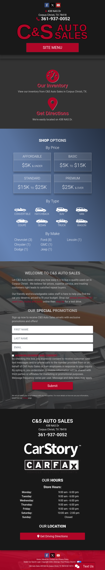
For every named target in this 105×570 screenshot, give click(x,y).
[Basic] (72, 162)
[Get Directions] (52, 111)
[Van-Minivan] (82, 211)
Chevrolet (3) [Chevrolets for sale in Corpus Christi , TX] (23, 240)
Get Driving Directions (52, 536)
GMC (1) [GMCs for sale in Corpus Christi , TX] (46, 244)
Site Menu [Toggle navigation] (52, 47)
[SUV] (62, 211)
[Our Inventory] (52, 83)
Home (39, 559)
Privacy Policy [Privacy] (64, 559)
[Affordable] (32, 162)
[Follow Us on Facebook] (47, 5)
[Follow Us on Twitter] (52, 5)
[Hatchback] (42, 211)
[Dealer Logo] (53, 31)
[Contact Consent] (13, 356)
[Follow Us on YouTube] (58, 5)
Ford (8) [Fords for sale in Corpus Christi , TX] (46, 240)
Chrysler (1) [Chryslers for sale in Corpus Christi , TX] (22, 244)
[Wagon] (82, 223)
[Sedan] (42, 223)
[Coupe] (22, 223)
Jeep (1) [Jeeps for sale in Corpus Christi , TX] (46, 249)
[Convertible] (22, 211)
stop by (60, 301)
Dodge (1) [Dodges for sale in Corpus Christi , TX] (21, 249)
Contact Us (53, 559)
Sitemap (57, 562)
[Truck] (62, 223)
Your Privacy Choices (71, 562)
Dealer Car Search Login (32, 562)
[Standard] (32, 184)
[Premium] (72, 184)
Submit (52, 386)
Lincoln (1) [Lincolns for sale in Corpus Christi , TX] (74, 240)
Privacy (25, 398)
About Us (45, 559)
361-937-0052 (55, 18)
